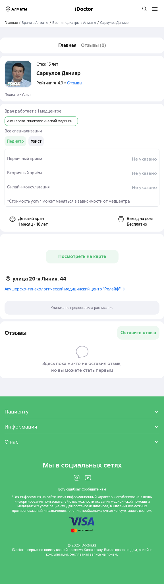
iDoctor (84, 9)
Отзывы (74, 83)
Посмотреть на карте (82, 256)
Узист (26, 94)
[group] (15, 141)
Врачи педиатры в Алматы (74, 22)
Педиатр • (13, 94)
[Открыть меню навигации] (154, 9)
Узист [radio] (36, 141)
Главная (67, 45)
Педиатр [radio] (15, 141)
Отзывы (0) (93, 45)
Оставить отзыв (138, 333)
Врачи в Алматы (35, 22)
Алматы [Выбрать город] (16, 9)
